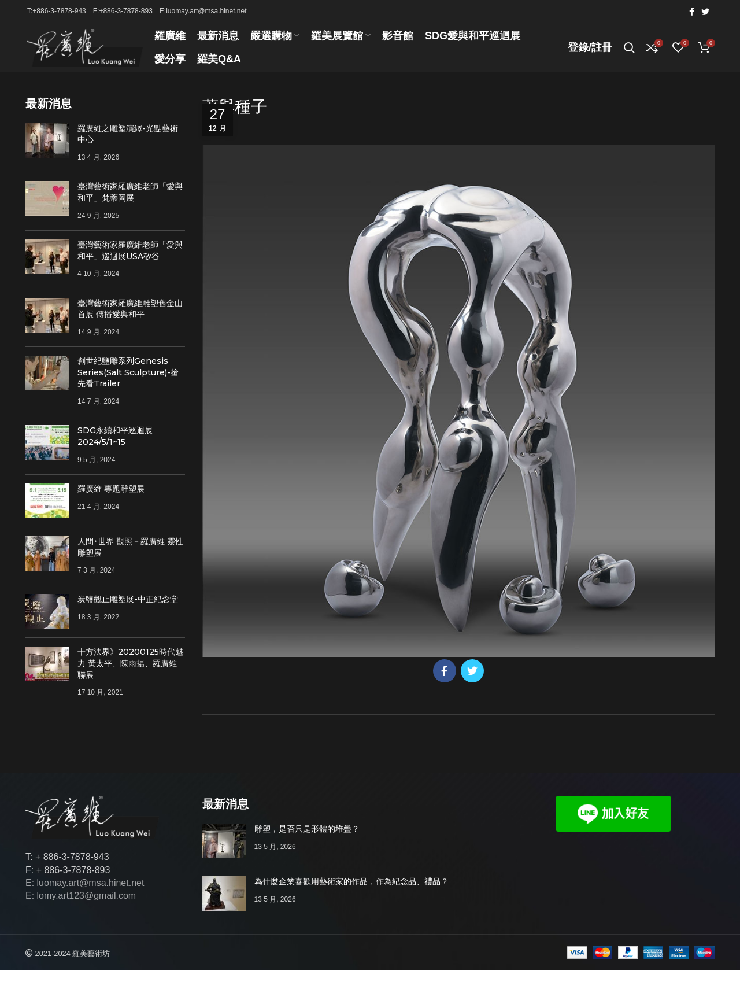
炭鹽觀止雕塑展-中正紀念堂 (127, 611)
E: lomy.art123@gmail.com (80, 907)
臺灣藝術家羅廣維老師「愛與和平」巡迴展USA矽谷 (130, 262)
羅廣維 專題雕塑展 (111, 500)
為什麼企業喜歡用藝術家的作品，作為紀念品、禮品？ (351, 893)
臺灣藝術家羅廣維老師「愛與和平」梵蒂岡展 (130, 204)
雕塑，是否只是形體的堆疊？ (307, 840)
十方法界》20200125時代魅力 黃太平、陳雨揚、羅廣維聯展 (130, 675)
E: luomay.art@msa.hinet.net (84, 894)
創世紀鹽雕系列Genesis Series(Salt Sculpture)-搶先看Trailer (128, 383)
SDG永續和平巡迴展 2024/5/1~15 (115, 448)
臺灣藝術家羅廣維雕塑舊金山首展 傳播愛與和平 (130, 320)
